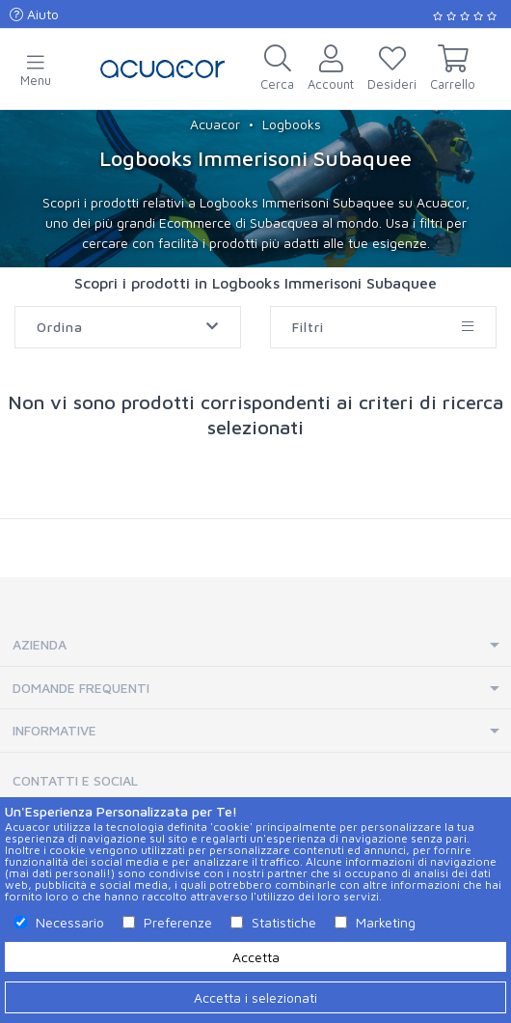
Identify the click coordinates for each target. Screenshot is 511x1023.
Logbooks (291, 124)
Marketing (386, 922)
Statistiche (284, 922)
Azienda (40, 644)
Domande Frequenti (81, 687)
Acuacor (215, 124)
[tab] (255, 645)
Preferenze (178, 922)
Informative (54, 730)
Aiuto (34, 14)
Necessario (70, 922)
